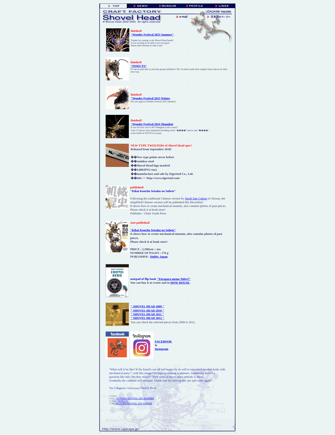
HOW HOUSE (179, 282)
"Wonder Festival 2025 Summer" (152, 34)
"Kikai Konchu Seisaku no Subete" (153, 230)
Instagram (161, 349)
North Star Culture (196, 198)
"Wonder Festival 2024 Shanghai (152, 124)
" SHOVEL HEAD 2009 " (147, 306)
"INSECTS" (139, 66)
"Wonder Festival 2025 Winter (150, 98)
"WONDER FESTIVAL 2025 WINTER (133, 403)
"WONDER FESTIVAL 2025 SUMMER (135, 398)
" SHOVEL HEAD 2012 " (147, 318)
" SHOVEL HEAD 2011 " (147, 314)
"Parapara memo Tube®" (174, 279)
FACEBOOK (163, 341)
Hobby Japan (159, 256)
